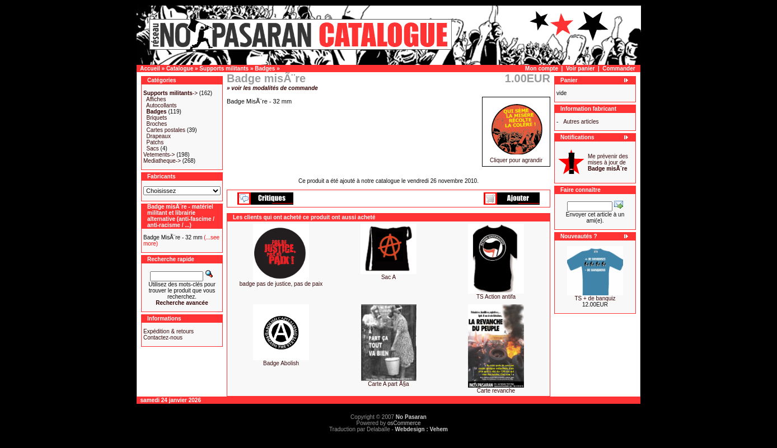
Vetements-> (159, 155)
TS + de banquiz (594, 298)
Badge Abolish (281, 363)
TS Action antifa (496, 297)
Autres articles (580, 122)
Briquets (157, 118)
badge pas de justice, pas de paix (281, 284)
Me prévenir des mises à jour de (608, 162)
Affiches (156, 99)
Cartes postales (166, 130)
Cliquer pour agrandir (516, 157)
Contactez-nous (162, 337)
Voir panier (580, 68)
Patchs (155, 142)
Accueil (150, 68)
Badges (265, 68)
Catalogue (179, 68)
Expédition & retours (168, 331)
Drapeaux (159, 136)
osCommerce (403, 423)
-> (170, 93)
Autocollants (161, 105)
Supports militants (224, 68)
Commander (618, 68)
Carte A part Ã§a (388, 384)
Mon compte (541, 68)
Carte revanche (496, 391)
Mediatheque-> (162, 161)
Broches (157, 124)
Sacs (153, 148)
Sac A (388, 277)
